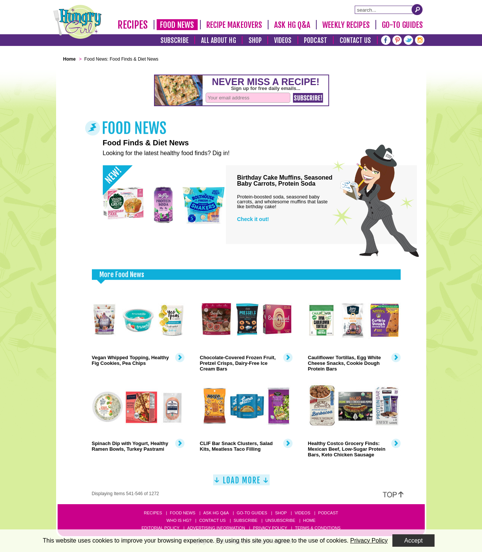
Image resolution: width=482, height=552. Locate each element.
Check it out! (253, 219)
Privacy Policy (270, 528)
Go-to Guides (251, 513)
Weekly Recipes (345, 25)
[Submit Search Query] (417, 9)
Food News (177, 25)
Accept (413, 540)
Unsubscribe (280, 520)
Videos (283, 40)
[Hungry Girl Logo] (77, 22)
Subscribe (174, 40)
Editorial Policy (161, 528)
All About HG (218, 40)
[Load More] (241, 482)
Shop (255, 40)
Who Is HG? (178, 520)
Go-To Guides (402, 25)
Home (309, 520)
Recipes (132, 24)
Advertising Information (216, 528)
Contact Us (355, 40)
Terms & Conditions (317, 528)
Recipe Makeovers (234, 25)
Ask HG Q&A (292, 25)
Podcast (315, 40)
